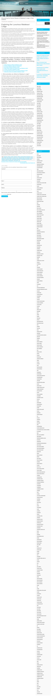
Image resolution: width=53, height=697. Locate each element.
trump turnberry (40, 642)
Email (2, 184)
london (38, 465)
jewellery (38, 419)
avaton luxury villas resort (41, 196)
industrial (38, 412)
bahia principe (39, 199)
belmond (38, 230)
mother (38, 493)
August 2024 (39, 121)
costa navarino (39, 294)
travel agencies (40, 639)
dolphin (38, 326)
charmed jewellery (40, 277)
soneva (38, 595)
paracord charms (40, 524)
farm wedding (39, 348)
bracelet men (39, 245)
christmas (39, 284)
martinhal (38, 483)
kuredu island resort (40, 427)
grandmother (39, 378)
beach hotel (39, 216)
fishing (19, 156)
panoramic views (8, 159)
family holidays (39, 341)
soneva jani (39, 598)
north (38, 509)
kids (37, 424)
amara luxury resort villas (41, 182)
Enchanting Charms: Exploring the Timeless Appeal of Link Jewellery (14, 161)
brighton (38, 248)
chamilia (38, 267)
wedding (38, 668)
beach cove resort (40, 214)
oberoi (38, 514)
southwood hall (40, 603)
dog (37, 324)
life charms (39, 458)
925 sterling (39, 157)
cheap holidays (40, 280)
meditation (39, 487)
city (37, 285)
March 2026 (39, 89)
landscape (39, 441)
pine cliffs (38, 544)
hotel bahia (39, 402)
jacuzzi (38, 417)
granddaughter (39, 377)
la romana (39, 431)
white (38, 681)
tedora (38, 627)
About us (21, 3)
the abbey (39, 629)
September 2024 (40, 120)
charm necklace (40, 275)
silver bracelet (39, 578)
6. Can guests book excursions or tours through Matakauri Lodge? (15, 70)
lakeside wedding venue (41, 438)
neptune (38, 500)
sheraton (38, 573)
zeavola (38, 691)
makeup (38, 475)
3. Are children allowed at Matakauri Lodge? (11, 67)
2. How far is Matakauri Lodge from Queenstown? (12, 65)
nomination (39, 507)
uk (37, 646)
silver (38, 576)
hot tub (38, 399)
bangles (38, 204)
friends (38, 355)
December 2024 (40, 115)
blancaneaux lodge (40, 238)
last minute (39, 444)
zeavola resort (39, 693)
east (38, 329)
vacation (38, 652)
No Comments (10, 21)
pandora (38, 517)
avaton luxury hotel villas (41, 194)
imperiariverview (40, 67)
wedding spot (39, 676)
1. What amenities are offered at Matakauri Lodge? (12, 64)
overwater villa (39, 515)
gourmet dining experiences (26, 156)
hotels (38, 407)
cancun (38, 262)
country (38, 299)
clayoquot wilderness (41, 287)
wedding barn (39, 669)
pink (38, 546)
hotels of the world (40, 409)
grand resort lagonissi (41, 375)
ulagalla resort (39, 647)
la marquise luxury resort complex (43, 429)
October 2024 (39, 118)
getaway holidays (40, 358)
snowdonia (39, 593)
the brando (39, 630)
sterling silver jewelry (41, 622)
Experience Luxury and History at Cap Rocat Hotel (43, 36)
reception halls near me (41, 558)
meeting (38, 490)
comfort (12, 156)
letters (38, 456)
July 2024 (39, 123)
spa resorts (39, 612)
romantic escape (5, 160)
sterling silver (39, 620)
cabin (38, 258)
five (37, 350)
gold (38, 365)
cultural (38, 306)
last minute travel (40, 449)
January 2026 (39, 93)
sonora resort (39, 602)
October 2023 (39, 138)
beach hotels (39, 218)
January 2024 (39, 133)
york (38, 690)
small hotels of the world (41, 590)
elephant (38, 333)
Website (3, 187)
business (38, 252)
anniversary (39, 184)
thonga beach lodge (40, 634)
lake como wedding (40, 434)
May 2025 (39, 106)
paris (38, 531)
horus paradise (39, 394)
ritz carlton (39, 566)
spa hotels (39, 610)
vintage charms (40, 664)
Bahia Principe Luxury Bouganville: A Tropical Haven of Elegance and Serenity (43, 46)
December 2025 (40, 94)
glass (38, 360)
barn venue (39, 208)
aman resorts (39, 177)
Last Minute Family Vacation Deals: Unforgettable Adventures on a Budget (43, 76)
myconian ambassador (41, 495)
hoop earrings (39, 390)
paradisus (39, 527)
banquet (38, 206)
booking (38, 241)
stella (38, 619)
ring (37, 563)
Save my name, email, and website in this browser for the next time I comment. (16, 192)
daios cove (39, 309)
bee (37, 228)
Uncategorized (39, 649)
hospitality (39, 395)
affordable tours (40, 165)
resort (38, 559)
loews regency (39, 463)
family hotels (39, 343)
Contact (26, 3)
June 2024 (39, 125)
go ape (38, 363)
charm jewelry (39, 274)
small (38, 588)
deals (38, 314)
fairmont (38, 336)
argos (38, 186)
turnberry (38, 644)
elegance (15, 156)
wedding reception (40, 674)
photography (39, 539)
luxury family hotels (40, 468)
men (38, 492)
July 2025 (39, 103)
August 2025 (39, 101)
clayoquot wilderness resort (42, 289)
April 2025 (39, 108)
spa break (39, 607)
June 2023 (39, 145)
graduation (39, 372)
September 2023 (40, 140)
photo (38, 537)
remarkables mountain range (26, 159)
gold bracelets (39, 367)
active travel (39, 162)
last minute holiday (40, 446)
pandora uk (39, 522)
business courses (40, 253)
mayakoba (39, 485)
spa (19, 160)
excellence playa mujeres (41, 334)
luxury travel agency (40, 473)
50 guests (39, 155)
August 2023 (39, 142)
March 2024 (39, 130)
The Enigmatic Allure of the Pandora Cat (27, 162)
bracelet (38, 243)
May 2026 (39, 86)
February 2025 (39, 111)
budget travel (39, 250)
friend (38, 353)
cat (37, 265)
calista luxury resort (40, 260)
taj (37, 625)
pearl (38, 532)
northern (38, 510)
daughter (38, 311)
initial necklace (39, 414)
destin (38, 316)
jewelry (38, 421)
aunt (38, 191)
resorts (38, 561)
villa (37, 661)
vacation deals (39, 654)
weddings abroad (40, 678)
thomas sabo (39, 632)
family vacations (40, 346)
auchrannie (39, 189)
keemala (38, 422)
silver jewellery (39, 581)
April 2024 (39, 128)
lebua (38, 453)
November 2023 (40, 137)
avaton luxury (39, 192)
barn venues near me (41, 209)
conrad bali (39, 292)
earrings (38, 328)
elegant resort (39, 331)
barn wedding (39, 211)
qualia (38, 551)
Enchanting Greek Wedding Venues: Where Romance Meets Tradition (43, 64)
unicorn (38, 651)
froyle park (39, 356)
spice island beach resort (41, 615)
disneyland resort (40, 323)
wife (37, 683)
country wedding (40, 302)
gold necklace (39, 368)
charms (38, 279)
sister (38, 585)
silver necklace (39, 583)
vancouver (39, 656)
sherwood (39, 575)
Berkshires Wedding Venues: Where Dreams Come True (42, 33)
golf (37, 370)
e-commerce (39, 74)
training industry (40, 637)
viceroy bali (39, 659)
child (38, 282)
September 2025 (40, 99)
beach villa (39, 221)
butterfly (38, 257)
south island (16, 160)
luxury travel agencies (41, 471)
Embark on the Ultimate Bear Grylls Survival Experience (42, 38)
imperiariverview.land (10, 3)
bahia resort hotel (40, 201)
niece (38, 505)
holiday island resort (40, 387)
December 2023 (40, 135)
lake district (39, 436)
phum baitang (39, 541)
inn (37, 416)
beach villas (39, 223)
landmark (38, 439)
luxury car (39, 466)
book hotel (39, 240)
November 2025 (40, 96)
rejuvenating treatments (16, 159)
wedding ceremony (40, 671)
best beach (39, 235)
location (38, 461)
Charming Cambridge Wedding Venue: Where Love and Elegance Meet (43, 42)
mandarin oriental (40, 480)
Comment (3, 168)
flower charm (39, 351)
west (38, 679)
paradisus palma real (41, 529)
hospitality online (40, 397)
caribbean (39, 263)
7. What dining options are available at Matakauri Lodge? (13, 71)
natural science (40, 497)
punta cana (39, 549)
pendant (38, 534)
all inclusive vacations (41, 172)
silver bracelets (40, 580)
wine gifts (38, 686)
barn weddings (39, 213)
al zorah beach (39, 167)
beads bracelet (39, 226)
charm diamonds (40, 270)
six (37, 586)
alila (37, 169)
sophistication (10, 160)
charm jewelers (40, 272)
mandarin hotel (39, 478)
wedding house (40, 673)
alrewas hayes (39, 174)
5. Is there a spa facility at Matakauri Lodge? (11, 69)
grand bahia (39, 373)
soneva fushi (39, 597)
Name (2, 180)
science (38, 571)
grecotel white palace (41, 382)
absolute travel (39, 160)
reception (38, 556)
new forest (39, 502)
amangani (39, 179)
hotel (38, 400)
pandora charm (40, 519)
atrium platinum (40, 187)
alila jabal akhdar (40, 170)
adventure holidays (40, 164)
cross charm (39, 304)
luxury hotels (39, 470)
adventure (6, 156)
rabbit (38, 553)
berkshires (39, 233)
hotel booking (39, 404)
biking (9, 156)
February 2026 (39, 91)
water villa (39, 666)
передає (38, 55)
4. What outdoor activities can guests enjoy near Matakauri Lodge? (15, 68)
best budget (39, 236)
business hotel (39, 255)
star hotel (38, 617)
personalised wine (40, 536)
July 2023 (39, 143)
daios (38, 307)
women (38, 688)
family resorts (39, 345)
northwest (39, 512)
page (38, 62)
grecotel (38, 380)
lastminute (39, 451)
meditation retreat (40, 488)
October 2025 (39, 98)
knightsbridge (39, 426)
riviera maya (39, 568)
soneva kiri (39, 600)
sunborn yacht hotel (40, 624)
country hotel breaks (40, 301)
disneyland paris (40, 321)
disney (38, 319)
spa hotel (38, 608)
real (37, 554)
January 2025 (39, 113)
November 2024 (40, 116)
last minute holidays (40, 448)
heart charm (39, 385)
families (38, 338)
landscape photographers (41, 443)
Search (39, 20)
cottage (38, 297)
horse (38, 392)
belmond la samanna (41, 231)
